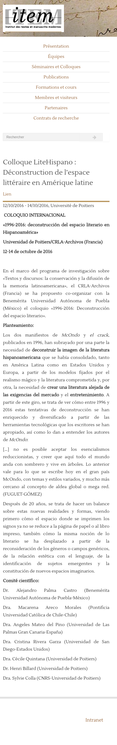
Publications (56, 77)
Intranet (94, 720)
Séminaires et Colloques (56, 67)
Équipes (56, 56)
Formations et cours (56, 87)
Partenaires (56, 108)
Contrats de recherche (56, 118)
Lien (7, 194)
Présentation (56, 46)
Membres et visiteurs (56, 98)
